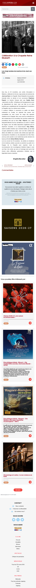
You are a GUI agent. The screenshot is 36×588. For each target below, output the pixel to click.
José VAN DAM (21, 82)
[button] (33, 2)
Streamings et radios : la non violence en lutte (18, 475)
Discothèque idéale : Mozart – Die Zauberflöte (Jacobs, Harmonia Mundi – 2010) (17, 364)
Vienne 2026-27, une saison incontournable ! (13, 316)
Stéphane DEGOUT (21, 78)
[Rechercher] (33, 9)
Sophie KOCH (20, 80)
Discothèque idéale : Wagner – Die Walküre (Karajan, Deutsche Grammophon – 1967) (16, 420)
